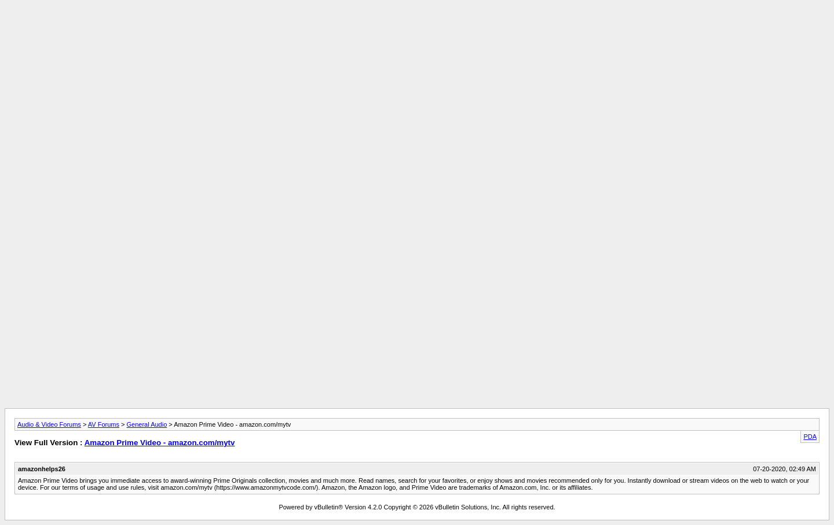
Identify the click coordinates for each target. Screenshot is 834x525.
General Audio (147, 424)
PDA (810, 436)
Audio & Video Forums (49, 424)
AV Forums (103, 424)
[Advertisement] (417, 31)
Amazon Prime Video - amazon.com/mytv (160, 442)
